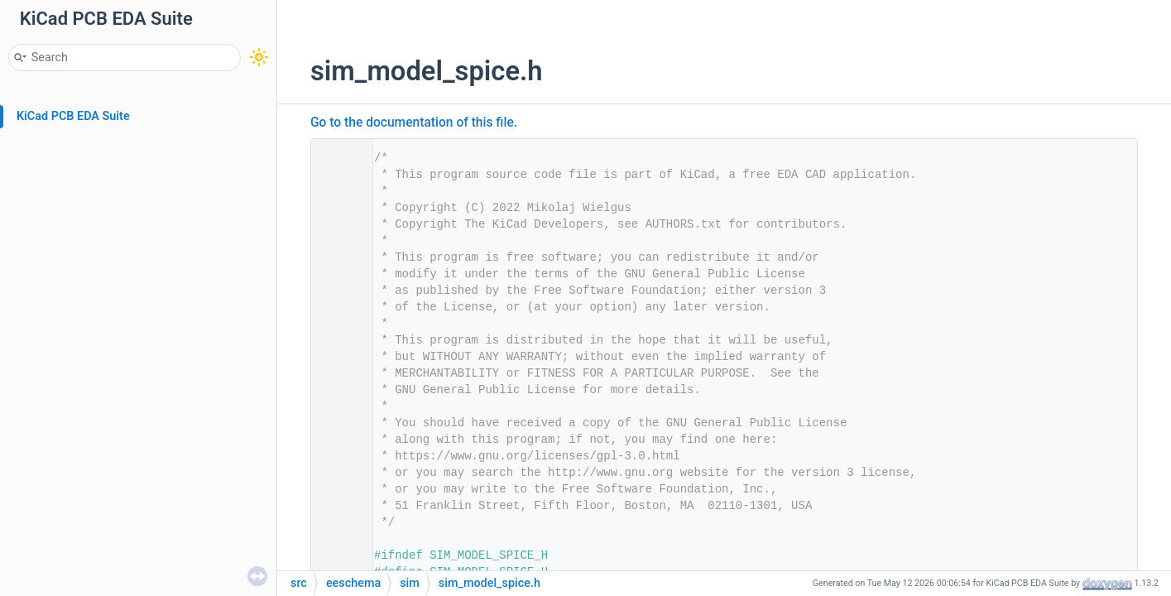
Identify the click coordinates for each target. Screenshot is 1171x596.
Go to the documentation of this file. (413, 122)
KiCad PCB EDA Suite (73, 116)
